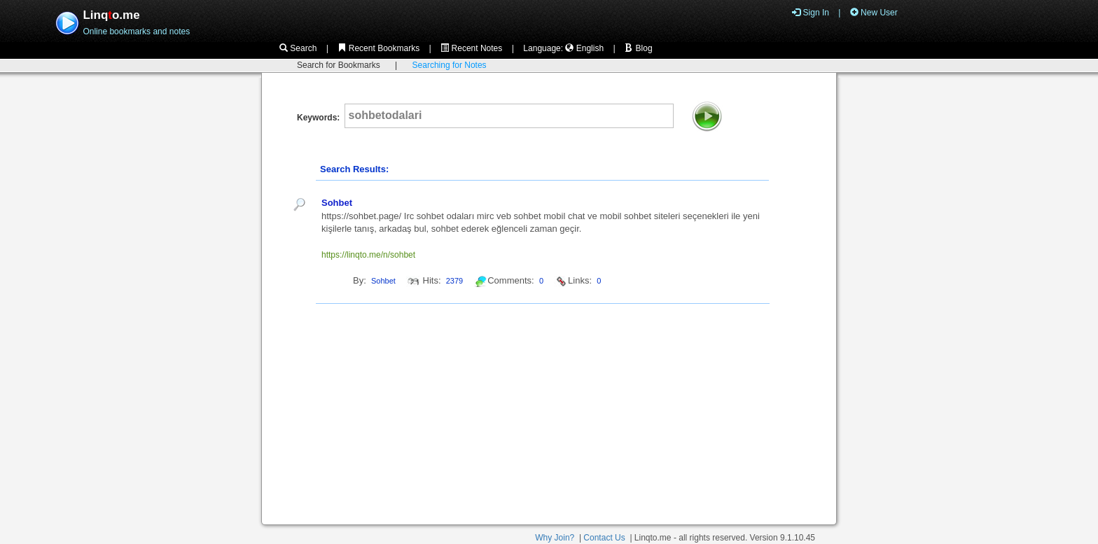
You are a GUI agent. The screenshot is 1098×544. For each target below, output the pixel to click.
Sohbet (336, 202)
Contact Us (604, 538)
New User (874, 13)
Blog (638, 48)
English (584, 48)
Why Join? (554, 538)
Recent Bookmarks (378, 48)
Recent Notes (471, 48)
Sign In (810, 13)
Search (298, 48)
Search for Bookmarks (338, 65)
